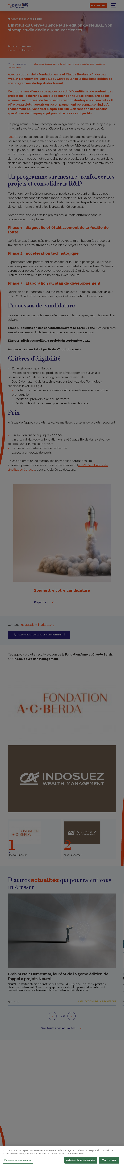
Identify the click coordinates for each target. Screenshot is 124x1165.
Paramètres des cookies (17, 1160)
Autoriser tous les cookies (80, 1160)
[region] (62, 1155)
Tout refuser (109, 1160)
